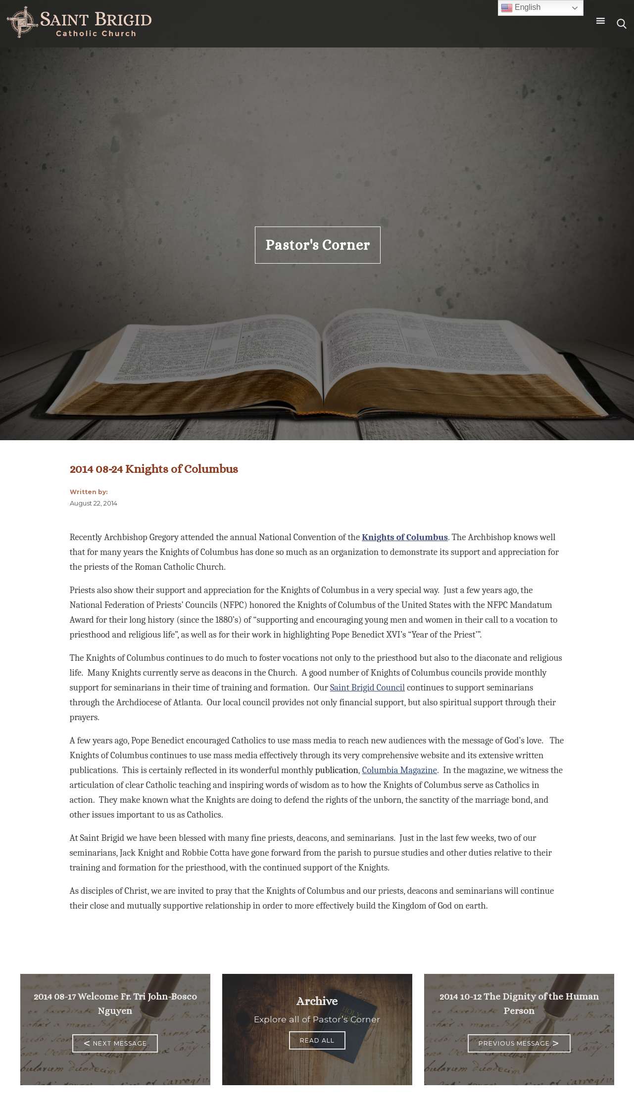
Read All (317, 1040)
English (521, 8)
